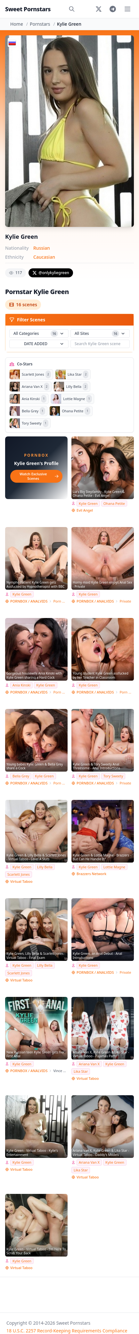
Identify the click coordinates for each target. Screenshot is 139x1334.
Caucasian (44, 257)
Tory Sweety (113, 776)
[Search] (72, 9)
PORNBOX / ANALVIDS (28, 601)
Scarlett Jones (18, 874)
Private (125, 601)
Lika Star (81, 1071)
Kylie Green (88, 503)
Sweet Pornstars (28, 9)
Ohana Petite (114, 503)
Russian (41, 248)
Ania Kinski (21, 685)
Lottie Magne (114, 866)
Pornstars (40, 24)
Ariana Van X (89, 1063)
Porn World (60, 601)
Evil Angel (85, 510)
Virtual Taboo (21, 881)
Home (16, 24)
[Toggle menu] (127, 9)
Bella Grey (20, 776)
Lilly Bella (45, 866)
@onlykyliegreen (50, 272)
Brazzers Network (91, 873)
